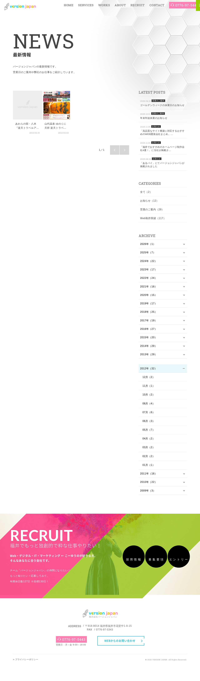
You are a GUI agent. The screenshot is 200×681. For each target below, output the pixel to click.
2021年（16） (148, 288)
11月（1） (148, 390)
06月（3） (148, 425)
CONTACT (156, 7)
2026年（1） (148, 244)
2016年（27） (148, 332)
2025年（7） (148, 253)
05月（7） (148, 434)
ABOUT (120, 7)
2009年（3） (148, 495)
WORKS (104, 7)
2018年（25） (148, 314)
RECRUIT (137, 7)
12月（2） (148, 381)
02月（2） (148, 460)
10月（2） (148, 399)
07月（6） (148, 416)
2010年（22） (148, 487)
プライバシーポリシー (26, 675)
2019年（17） (148, 305)
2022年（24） (148, 279)
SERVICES (85, 7)
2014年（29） (148, 349)
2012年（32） (148, 372)
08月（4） (148, 407)
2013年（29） (148, 358)
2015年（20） (148, 340)
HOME (68, 7)
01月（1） (148, 469)
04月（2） (148, 443)
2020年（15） (148, 297)
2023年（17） (148, 270)
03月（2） (148, 451)
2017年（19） (148, 323)
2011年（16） (148, 478)
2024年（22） (148, 261)
